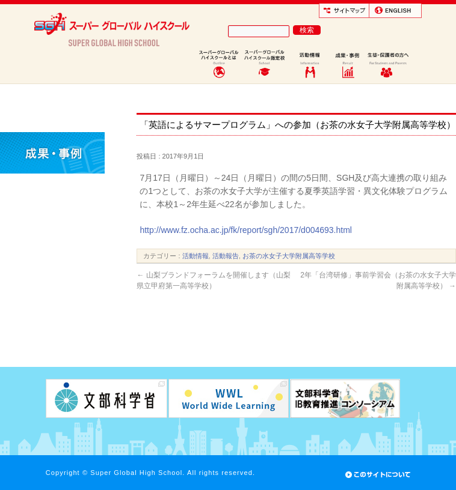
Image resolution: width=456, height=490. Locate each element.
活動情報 (195, 255)
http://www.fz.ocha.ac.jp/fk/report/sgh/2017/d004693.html (246, 230)
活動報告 (225, 255)
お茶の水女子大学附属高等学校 (288, 255)
